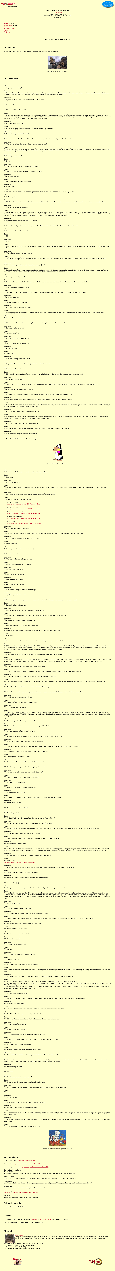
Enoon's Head (8, 25)
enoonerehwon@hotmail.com (26, 1160)
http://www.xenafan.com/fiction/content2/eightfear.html (20, 862)
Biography (7, 32)
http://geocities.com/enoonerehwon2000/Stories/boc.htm (23, 504)
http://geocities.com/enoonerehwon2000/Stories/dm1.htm (23, 513)
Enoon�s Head (11, 79)
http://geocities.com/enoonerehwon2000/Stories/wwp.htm (23, 509)
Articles (6, 30)
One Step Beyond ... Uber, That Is (41, 1219)
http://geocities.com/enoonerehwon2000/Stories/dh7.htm (23, 518)
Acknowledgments (9, 28)
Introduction (7, 23)
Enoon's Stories (8, 27)
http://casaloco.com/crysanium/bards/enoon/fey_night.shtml (24, 523)
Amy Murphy (58, 12)
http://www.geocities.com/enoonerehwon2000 (27, 1164)
